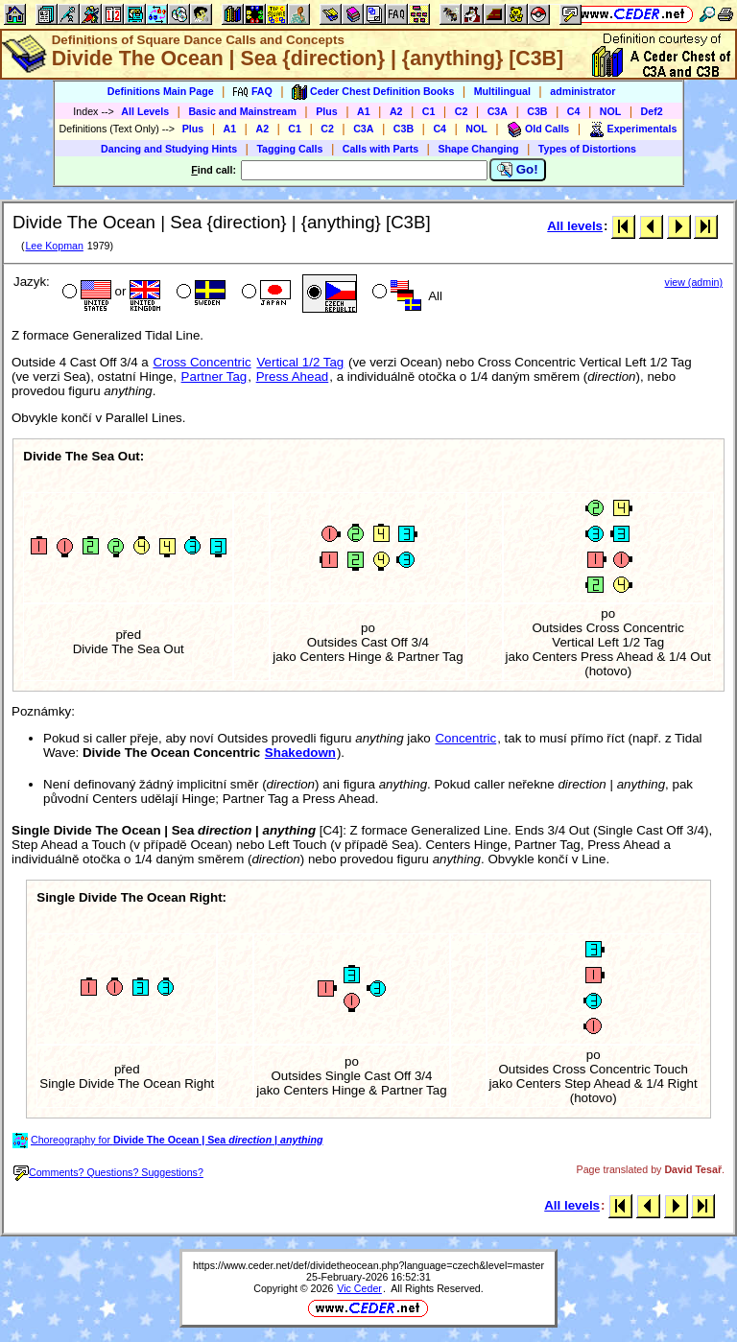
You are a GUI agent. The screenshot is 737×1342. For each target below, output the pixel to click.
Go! (517, 169)
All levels (575, 226)
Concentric (465, 738)
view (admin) (694, 282)
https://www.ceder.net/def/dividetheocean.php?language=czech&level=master (368, 1265)
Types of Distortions (587, 148)
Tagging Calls (289, 148)
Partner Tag (214, 376)
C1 (429, 111)
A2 (396, 111)
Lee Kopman (54, 245)
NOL (611, 111)
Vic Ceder (359, 1288)
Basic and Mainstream (242, 111)
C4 (574, 111)
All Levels (145, 111)
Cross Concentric (201, 362)
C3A (497, 111)
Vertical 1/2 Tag (300, 362)
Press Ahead (292, 376)
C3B (537, 111)
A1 (363, 111)
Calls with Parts (380, 148)
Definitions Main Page (160, 91)
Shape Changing (478, 148)
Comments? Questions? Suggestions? (108, 1172)
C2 (461, 111)
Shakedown (300, 752)
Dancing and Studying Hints (169, 148)
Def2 (652, 111)
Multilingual (502, 91)
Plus (327, 111)
